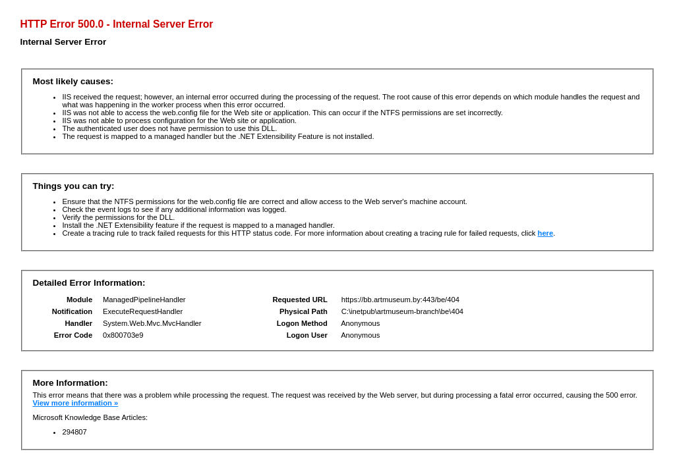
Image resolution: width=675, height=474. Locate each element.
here (546, 233)
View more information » (75, 403)
